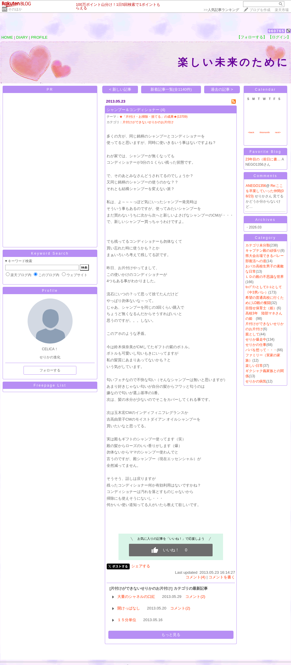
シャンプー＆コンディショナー (133, 110)
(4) (163, 110)
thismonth (265, 132)
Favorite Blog (265, 152)
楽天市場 (282, 10)
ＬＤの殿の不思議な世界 (264, 277)
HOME (7, 37)
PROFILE (39, 37)
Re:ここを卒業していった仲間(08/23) (265, 191)
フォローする (49, 370)
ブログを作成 (259, 10)
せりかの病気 (255, 381)
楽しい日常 (254, 366)
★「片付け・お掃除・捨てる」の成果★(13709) (153, 116)
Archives (265, 220)
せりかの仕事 (255, 345)
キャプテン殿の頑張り (262, 251)
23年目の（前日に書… (263, 159)
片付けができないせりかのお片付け (148, 122)
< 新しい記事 (120, 89)
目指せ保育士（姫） (261, 308)
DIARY (22, 37)
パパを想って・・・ (261, 350)
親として (252, 334)
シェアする (140, 566)
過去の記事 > (222, 89)
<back (251, 132)
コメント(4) (195, 577)
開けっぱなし (128, 608)
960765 (276, 31)
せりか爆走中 (255, 339)
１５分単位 (126, 620)
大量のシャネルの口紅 (136, 596)
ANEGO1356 (256, 186)
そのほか (15, 9)
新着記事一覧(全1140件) (171, 89)
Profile (50, 291)
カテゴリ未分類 (257, 245)
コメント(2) (195, 596)
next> (278, 132)
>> (221, 10)
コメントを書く (222, 577)
